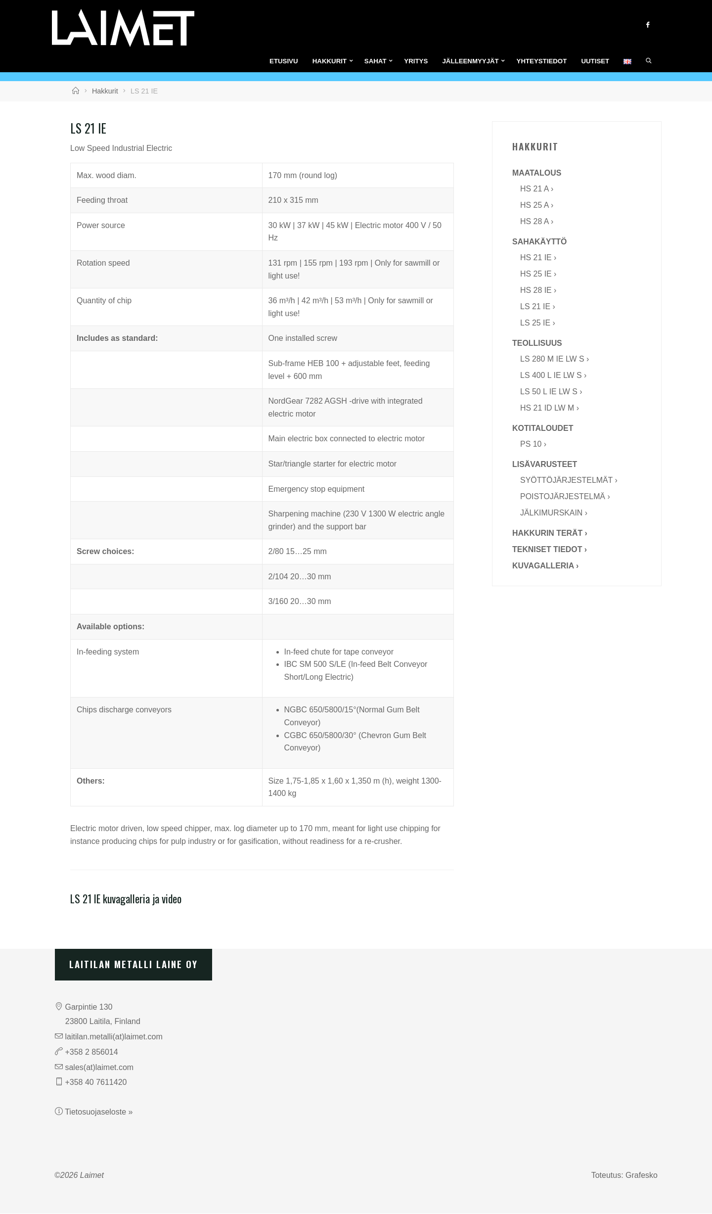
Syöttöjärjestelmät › (569, 480)
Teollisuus (537, 343)
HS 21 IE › (538, 258)
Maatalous (537, 173)
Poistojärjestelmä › (565, 497)
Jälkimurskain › (554, 513)
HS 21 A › (537, 189)
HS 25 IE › (538, 274)
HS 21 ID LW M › (549, 408)
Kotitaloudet (543, 428)
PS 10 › (533, 444)
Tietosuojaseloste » (99, 1112)
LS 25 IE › (537, 323)
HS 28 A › (537, 222)
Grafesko (641, 1175)
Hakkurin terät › (550, 533)
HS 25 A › (537, 205)
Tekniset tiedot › (549, 550)
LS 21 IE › (537, 307)
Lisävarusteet (545, 465)
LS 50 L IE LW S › (551, 392)
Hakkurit (105, 91)
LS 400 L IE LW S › (553, 376)
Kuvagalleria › (545, 566)
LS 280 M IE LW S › (554, 359)
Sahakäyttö (539, 242)
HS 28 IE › (538, 290)
